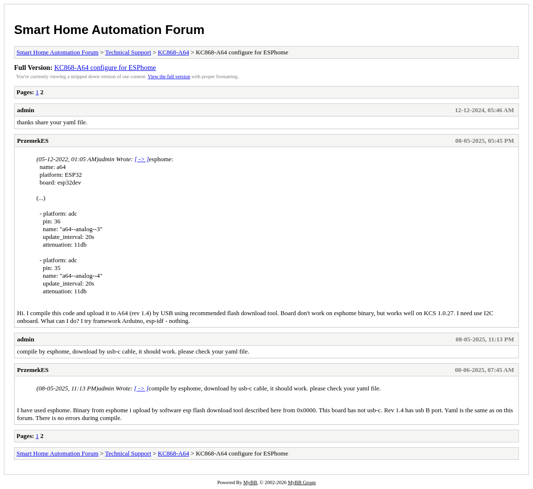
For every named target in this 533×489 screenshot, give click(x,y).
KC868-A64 (173, 52)
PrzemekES (33, 140)
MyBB (250, 482)
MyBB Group (301, 482)
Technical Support (128, 52)
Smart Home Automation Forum (109, 29)
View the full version (169, 76)
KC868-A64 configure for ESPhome (105, 67)
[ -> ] (142, 159)
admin (25, 110)
